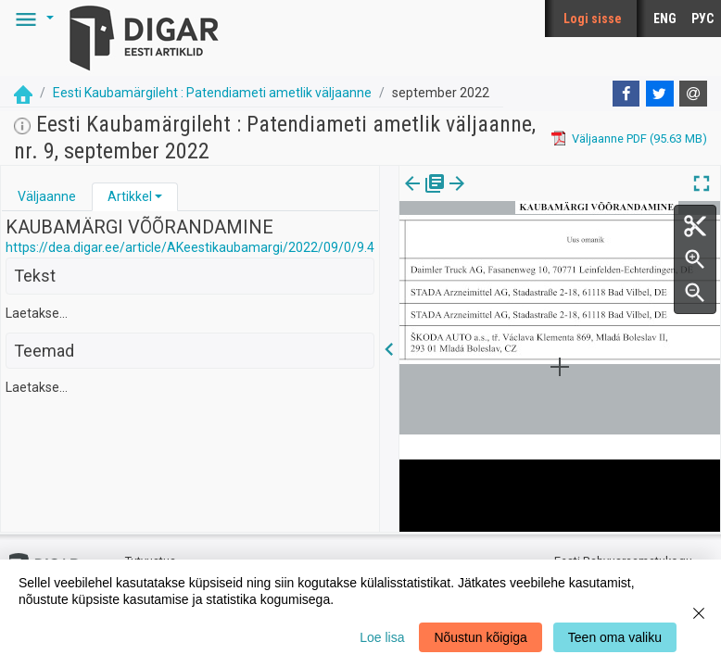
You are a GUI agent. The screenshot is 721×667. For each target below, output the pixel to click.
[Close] (699, 613)
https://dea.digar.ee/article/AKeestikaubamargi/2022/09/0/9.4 (190, 247)
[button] (31, 18)
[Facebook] (626, 94)
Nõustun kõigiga (480, 637)
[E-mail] (693, 94)
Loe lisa (382, 637)
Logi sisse (592, 18)
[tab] (47, 196)
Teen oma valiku (615, 637)
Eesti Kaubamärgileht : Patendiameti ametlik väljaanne (212, 92)
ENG (665, 18)
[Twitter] (660, 94)
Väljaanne (47, 196)
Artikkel (130, 196)
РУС (702, 18)
